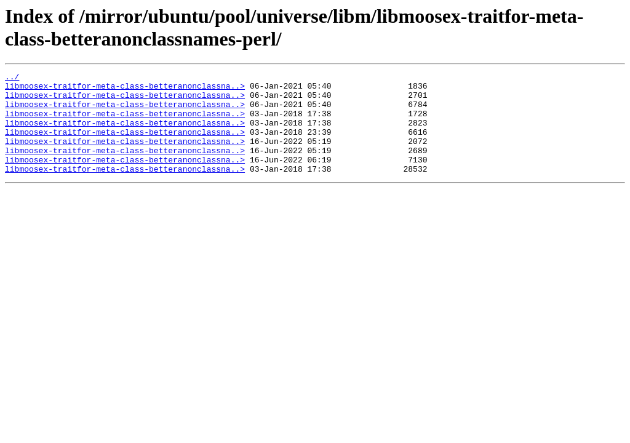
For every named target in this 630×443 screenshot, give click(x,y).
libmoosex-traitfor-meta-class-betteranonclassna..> (125, 89)
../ (12, 78)
